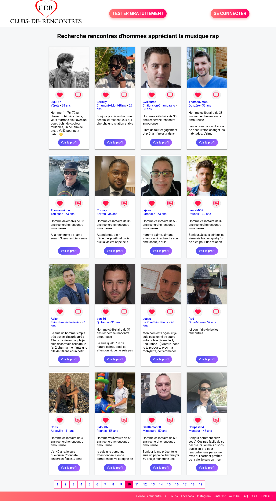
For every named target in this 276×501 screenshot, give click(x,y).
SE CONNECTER (230, 13)
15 (169, 484)
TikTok (173, 496)
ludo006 (102, 427)
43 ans (207, 431)
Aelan (55, 319)
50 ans (162, 431)
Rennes (102, 431)
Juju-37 (56, 102)
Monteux (194, 431)
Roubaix (194, 214)
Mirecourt (149, 431)
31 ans (115, 322)
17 (185, 484)
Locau (147, 319)
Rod (191, 319)
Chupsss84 (196, 427)
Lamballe (149, 214)
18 (192, 484)
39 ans (206, 214)
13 (153, 484)
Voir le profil (69, 142)
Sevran (101, 214)
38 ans (66, 105)
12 (145, 484)
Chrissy (102, 210)
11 (137, 484)
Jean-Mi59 (196, 210)
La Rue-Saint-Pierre (155, 322)
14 (161, 484)
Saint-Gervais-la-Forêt (65, 322)
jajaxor (147, 210)
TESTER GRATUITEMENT (138, 13)
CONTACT (266, 496)
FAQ (245, 496)
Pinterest (219, 496)
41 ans (69, 431)
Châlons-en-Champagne (159, 105)
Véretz (55, 105)
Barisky (102, 102)
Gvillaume (149, 102)
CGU (254, 496)
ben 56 (101, 319)
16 (177, 484)
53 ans (69, 214)
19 (200, 484)
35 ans (112, 214)
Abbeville (57, 431)
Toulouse (57, 214)
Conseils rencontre (149, 496)
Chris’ (55, 427)
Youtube (234, 496)
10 (129, 484)
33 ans (206, 105)
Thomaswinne (60, 210)
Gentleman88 (152, 427)
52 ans (211, 322)
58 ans (113, 431)
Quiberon (103, 322)
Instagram (204, 496)
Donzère (194, 105)
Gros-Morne (197, 322)
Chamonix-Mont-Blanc (112, 105)
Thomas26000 (198, 102)
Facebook (187, 496)
